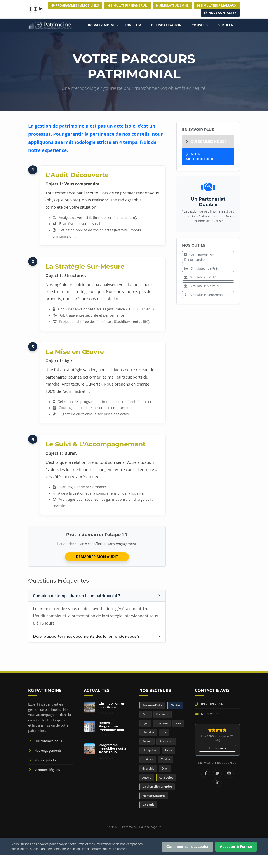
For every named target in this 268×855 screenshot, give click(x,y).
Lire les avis (217, 748)
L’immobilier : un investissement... (112, 705)
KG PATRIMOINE (102, 25)
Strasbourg (166, 741)
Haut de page (150, 827)
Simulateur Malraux (201, 286)
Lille (164, 732)
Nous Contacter (220, 12)
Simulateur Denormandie (205, 295)
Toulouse (162, 723)
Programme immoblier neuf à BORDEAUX (112, 748)
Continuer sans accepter (187, 846)
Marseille (148, 732)
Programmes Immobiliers (75, 5)
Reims (168, 750)
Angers (146, 777)
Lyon (145, 723)
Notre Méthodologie (200, 156)
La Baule (148, 805)
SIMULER (226, 25)
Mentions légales (44, 769)
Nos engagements (45, 750)
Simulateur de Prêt (201, 268)
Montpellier (149, 750)
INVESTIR (133, 25)
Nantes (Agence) (154, 796)
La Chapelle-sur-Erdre (157, 787)
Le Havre (147, 759)
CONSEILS (199, 25)
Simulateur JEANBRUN (127, 5)
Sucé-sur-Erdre (152, 705)
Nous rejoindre (42, 760)
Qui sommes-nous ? (206, 141)
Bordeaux (162, 714)
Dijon (165, 768)
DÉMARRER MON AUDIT (97, 556)
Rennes (147, 741)
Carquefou (166, 777)
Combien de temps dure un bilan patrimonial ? (76, 596)
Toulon (165, 759)
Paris (145, 714)
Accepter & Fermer (236, 846)
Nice (178, 723)
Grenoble (148, 768)
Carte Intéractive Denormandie (199, 257)
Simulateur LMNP (172, 5)
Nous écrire (207, 714)
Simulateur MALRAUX (216, 5)
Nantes (175, 705)
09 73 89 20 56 (209, 704)
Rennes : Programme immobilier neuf (111, 726)
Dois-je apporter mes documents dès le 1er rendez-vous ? (86, 636)
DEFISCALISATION (166, 25)
